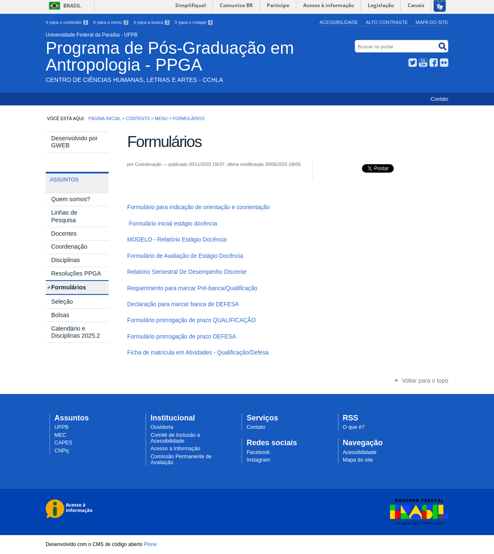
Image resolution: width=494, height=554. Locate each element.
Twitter (412, 62)
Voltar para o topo (425, 380)
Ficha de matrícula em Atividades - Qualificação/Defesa (197, 352)
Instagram (258, 460)
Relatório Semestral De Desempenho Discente (186, 272)
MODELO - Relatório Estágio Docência (176, 239)
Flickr (444, 62)
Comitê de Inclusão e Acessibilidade (175, 438)
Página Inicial (104, 118)
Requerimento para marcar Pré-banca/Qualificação (192, 288)
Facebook (433, 62)
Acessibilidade (339, 22)
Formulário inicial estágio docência (173, 224)
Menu (161, 118)
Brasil (72, 5)
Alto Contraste (387, 22)
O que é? (353, 427)
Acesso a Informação (175, 449)
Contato (439, 99)
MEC (60, 435)
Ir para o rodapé (194, 22)
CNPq (62, 451)
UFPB (62, 427)
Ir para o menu (111, 22)
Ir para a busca (152, 22)
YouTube (423, 62)
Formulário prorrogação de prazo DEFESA (181, 336)
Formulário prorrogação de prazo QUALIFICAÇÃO (191, 320)
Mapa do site (432, 22)
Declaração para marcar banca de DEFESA (183, 304)
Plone (150, 544)
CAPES (64, 443)
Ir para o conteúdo (67, 22)
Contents (138, 118)
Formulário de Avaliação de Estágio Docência (185, 256)
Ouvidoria (162, 427)
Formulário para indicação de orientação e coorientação (198, 207)
